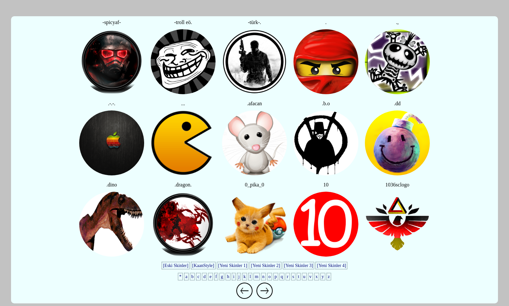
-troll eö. (183, 22)
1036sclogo (397, 184)
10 (326, 184)
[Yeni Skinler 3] (298, 265)
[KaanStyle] (203, 265)
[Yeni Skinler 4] (331, 265)
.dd (397, 103)
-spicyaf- (112, 22)
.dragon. (183, 184)
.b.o (326, 103)
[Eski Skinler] (175, 265)
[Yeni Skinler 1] (232, 265)
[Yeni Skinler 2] (265, 265)
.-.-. (112, 103)
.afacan (254, 103)
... (183, 103)
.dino (111, 184)
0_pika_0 (254, 184)
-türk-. (254, 22)
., (397, 22)
